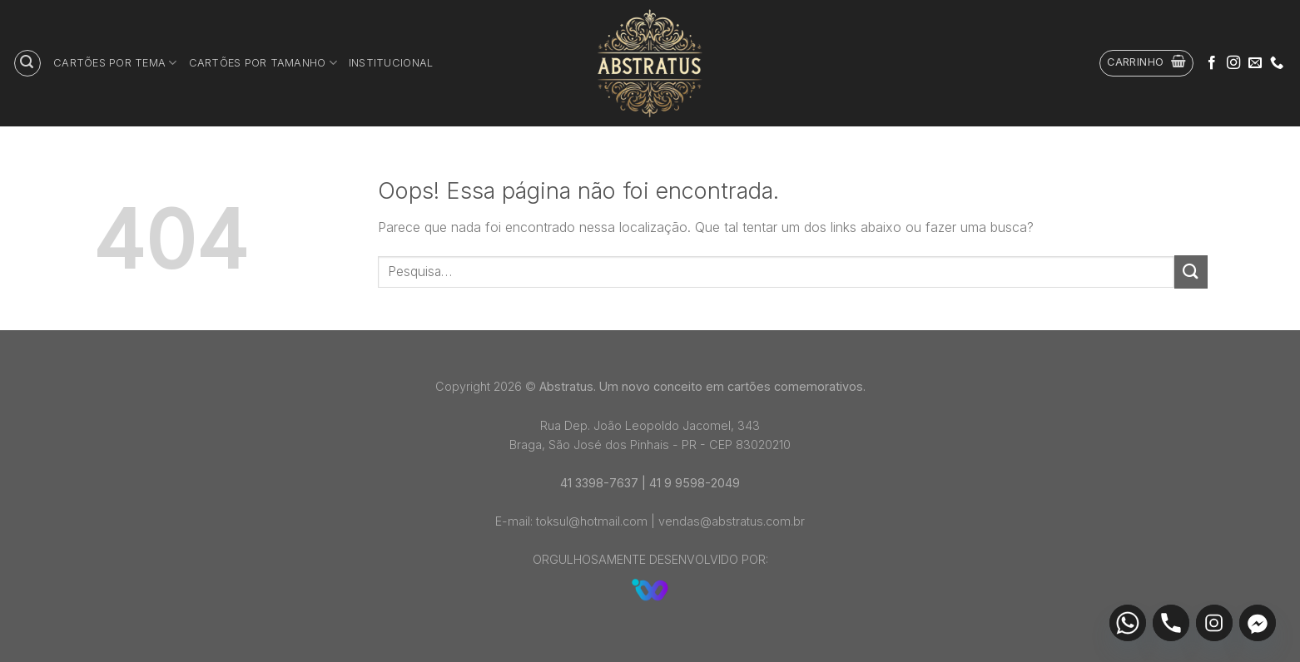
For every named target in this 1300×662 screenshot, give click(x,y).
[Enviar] (1191, 271)
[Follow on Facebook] (1211, 63)
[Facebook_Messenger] (1257, 623)
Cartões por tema (115, 63)
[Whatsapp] (1127, 623)
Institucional (391, 63)
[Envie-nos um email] (1255, 63)
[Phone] (1171, 623)
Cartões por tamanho (263, 63)
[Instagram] (1214, 623)
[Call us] (1276, 63)
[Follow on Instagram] (1233, 63)
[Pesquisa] (27, 63)
